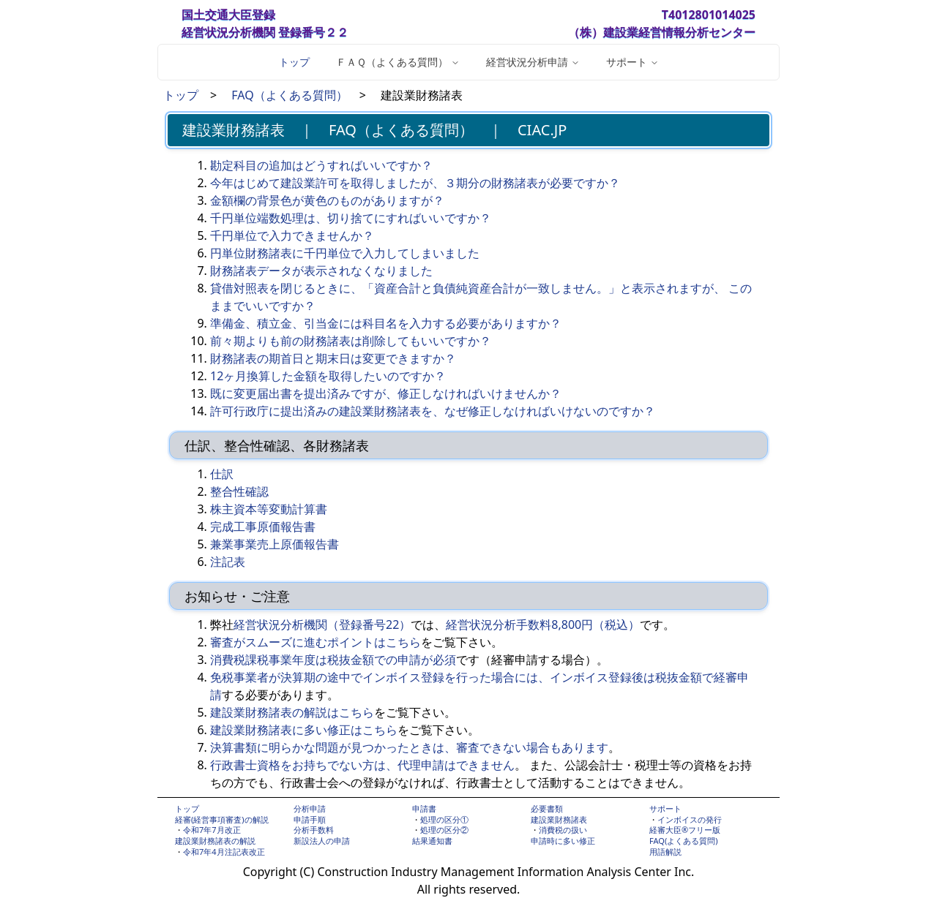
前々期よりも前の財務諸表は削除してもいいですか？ (350, 341)
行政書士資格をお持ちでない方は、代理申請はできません (362, 765)
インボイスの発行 (689, 819)
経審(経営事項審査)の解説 (222, 819)
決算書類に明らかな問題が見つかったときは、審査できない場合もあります (409, 747)
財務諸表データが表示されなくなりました (321, 271)
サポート (665, 808)
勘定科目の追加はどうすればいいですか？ (321, 165)
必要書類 (547, 808)
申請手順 (310, 819)
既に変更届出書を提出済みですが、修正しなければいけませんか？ (385, 393)
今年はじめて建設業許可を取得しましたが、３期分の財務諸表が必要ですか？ (415, 183)
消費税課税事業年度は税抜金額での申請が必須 (333, 660)
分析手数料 (314, 829)
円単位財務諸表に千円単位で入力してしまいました (344, 253)
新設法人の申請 (322, 840)
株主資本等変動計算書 (268, 509)
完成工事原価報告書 (263, 526)
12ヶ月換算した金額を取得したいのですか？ (328, 376)
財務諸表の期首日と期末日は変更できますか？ (333, 358)
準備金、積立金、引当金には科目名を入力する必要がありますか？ (385, 323)
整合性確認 (239, 491)
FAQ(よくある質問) (683, 840)
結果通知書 (432, 840)
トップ (294, 62)
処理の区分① (444, 819)
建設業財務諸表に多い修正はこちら (303, 730)
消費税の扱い (563, 829)
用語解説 (665, 851)
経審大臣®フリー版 (684, 829)
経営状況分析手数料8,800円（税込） (543, 624)
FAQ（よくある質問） (289, 95)
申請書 (424, 808)
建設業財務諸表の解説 (215, 840)
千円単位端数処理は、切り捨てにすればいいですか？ (350, 218)
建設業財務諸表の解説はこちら (292, 712)
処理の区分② (444, 829)
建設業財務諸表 (559, 819)
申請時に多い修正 (563, 840)
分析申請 (310, 808)
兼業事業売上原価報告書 (274, 544)
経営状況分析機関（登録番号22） (322, 624)
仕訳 (222, 474)
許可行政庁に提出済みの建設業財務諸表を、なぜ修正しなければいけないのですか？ (432, 411)
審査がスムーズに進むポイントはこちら (315, 642)
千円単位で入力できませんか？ (292, 235)
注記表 (227, 562)
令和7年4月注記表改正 (224, 851)
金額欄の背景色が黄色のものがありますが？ (327, 200)
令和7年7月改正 (212, 829)
